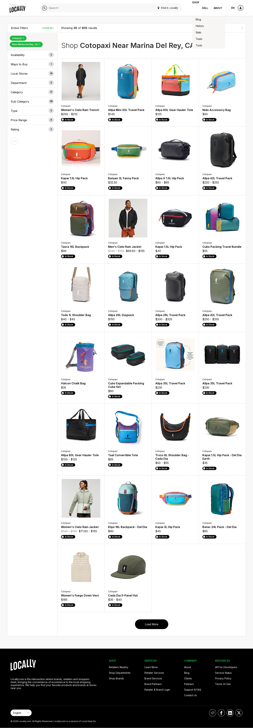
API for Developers (226, 667)
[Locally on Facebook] (221, 712)
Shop (192, 7)
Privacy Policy (223, 678)
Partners (189, 684)
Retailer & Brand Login (157, 689)
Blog (186, 672)
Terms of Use (223, 684)
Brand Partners (153, 684)
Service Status (223, 672)
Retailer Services (154, 672)
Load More (151, 624)
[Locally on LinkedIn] (230, 712)
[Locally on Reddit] (212, 712)
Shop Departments (120, 672)
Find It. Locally (162, 7)
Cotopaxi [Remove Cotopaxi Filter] (18, 38)
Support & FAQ (192, 689)
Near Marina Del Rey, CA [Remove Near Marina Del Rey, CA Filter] (26, 44)
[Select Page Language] (21, 713)
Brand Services (153, 678)
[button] (32, 55)
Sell (205, 7)
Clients (188, 678)
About (218, 7)
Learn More (151, 667)
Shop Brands (116, 678)
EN (233, 7)
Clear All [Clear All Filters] (48, 28)
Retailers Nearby (118, 667)
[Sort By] (225, 28)
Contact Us (190, 695)
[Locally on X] (238, 712)
